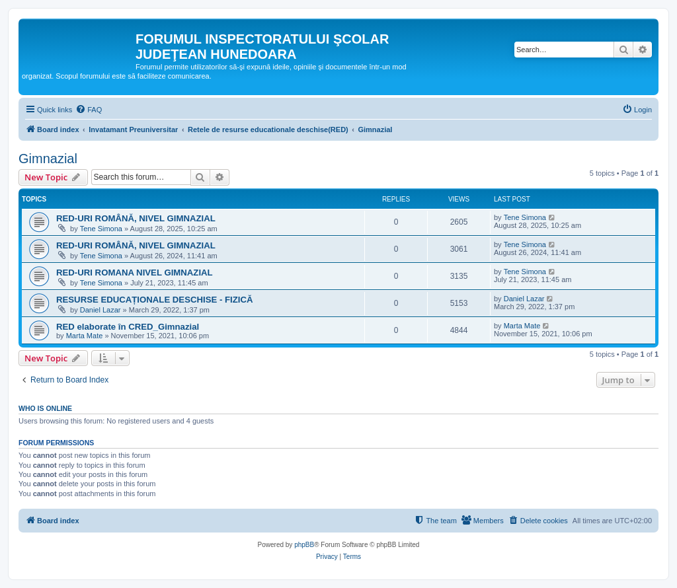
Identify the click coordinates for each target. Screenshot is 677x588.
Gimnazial (48, 158)
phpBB (304, 544)
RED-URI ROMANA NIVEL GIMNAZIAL (134, 272)
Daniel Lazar (100, 310)
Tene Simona (101, 229)
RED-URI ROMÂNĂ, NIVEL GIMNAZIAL (136, 218)
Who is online (45, 408)
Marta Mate (84, 336)
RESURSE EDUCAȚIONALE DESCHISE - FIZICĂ (154, 300)
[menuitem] (88, 110)
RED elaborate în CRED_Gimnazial (127, 327)
